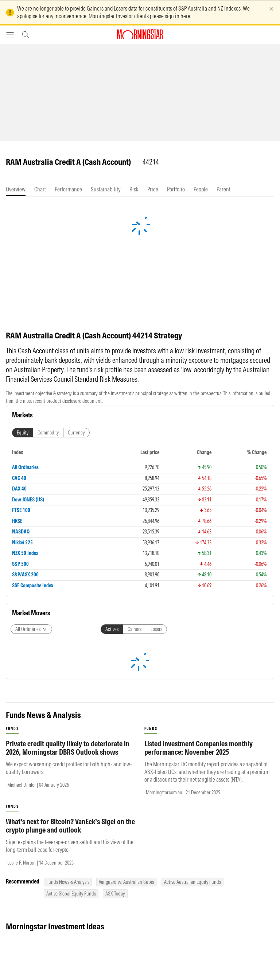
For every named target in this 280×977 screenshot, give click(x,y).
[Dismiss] (271, 9)
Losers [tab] (156, 629)
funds (12, 728)
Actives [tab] (111, 629)
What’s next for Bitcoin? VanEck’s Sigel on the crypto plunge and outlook (70, 825)
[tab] (16, 189)
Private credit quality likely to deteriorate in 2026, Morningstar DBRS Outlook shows (67, 747)
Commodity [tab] (48, 432)
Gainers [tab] (134, 629)
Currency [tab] (76, 432)
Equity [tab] (22, 432)
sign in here (177, 16)
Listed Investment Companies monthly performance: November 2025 (198, 747)
